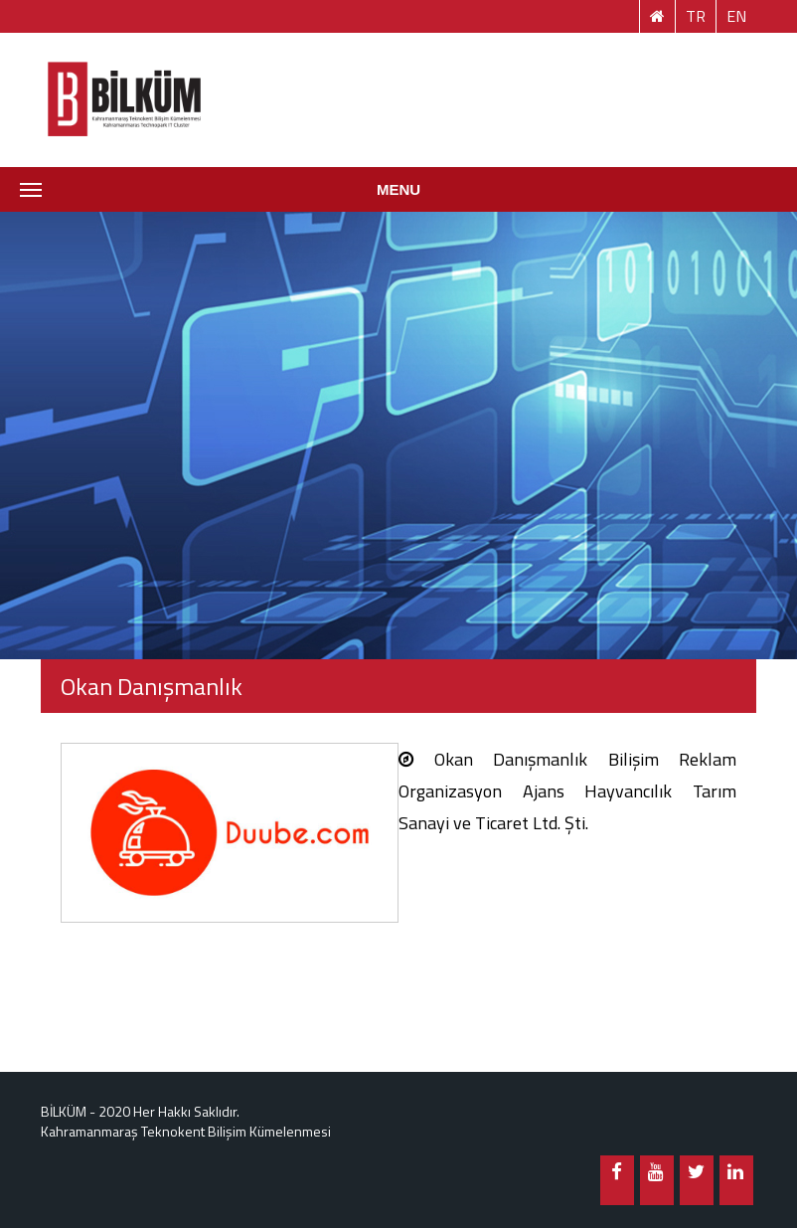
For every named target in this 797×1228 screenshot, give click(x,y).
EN (736, 16)
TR (696, 16)
